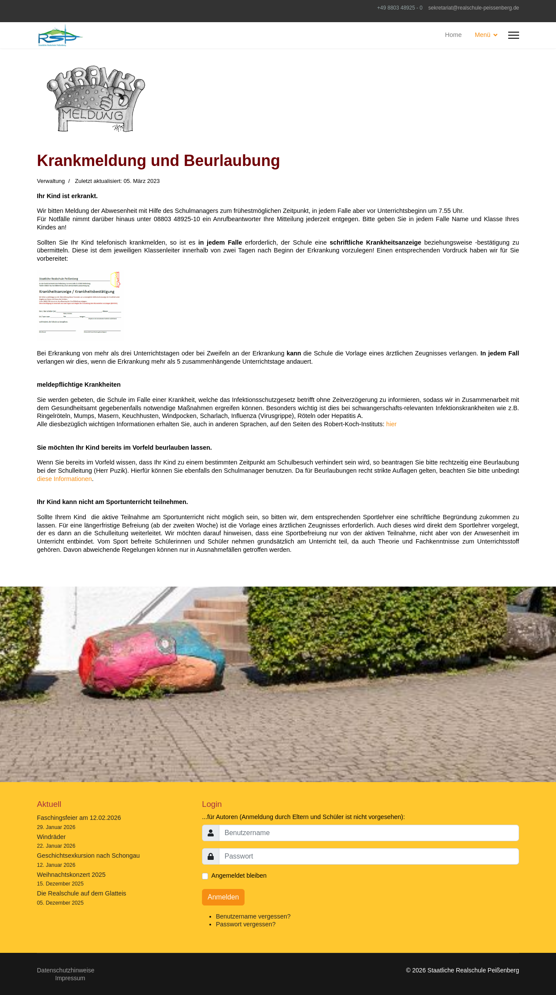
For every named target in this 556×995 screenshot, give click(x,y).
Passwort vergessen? (246, 924)
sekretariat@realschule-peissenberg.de (473, 8)
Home (453, 34)
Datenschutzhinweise (65, 970)
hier (391, 424)
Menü (482, 34)
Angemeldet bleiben (239, 875)
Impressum (70, 978)
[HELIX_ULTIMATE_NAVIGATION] (513, 35)
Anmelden (223, 897)
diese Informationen (64, 478)
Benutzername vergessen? (253, 916)
